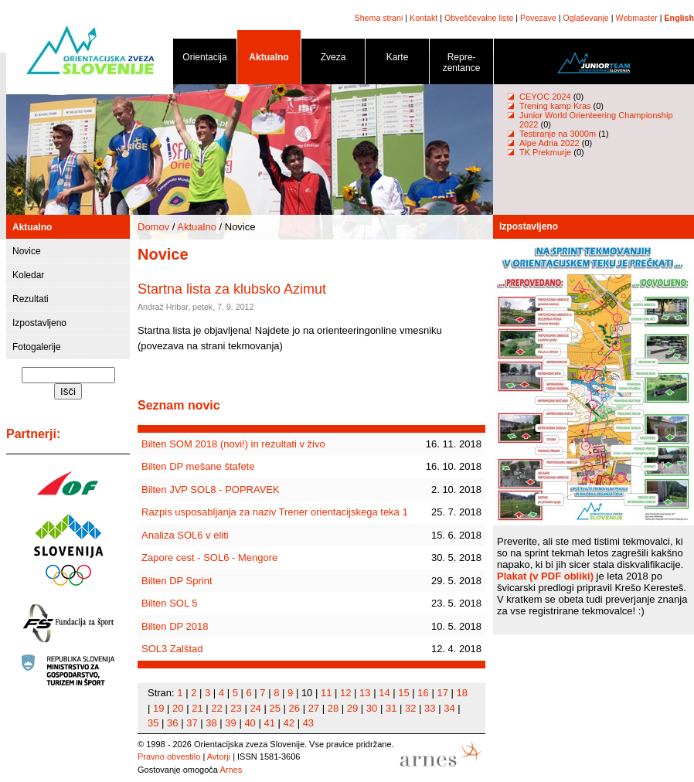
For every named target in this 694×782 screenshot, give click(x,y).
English (679, 17)
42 (289, 723)
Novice (26, 251)
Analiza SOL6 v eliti (185, 535)
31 (391, 708)
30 (371, 708)
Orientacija (204, 60)
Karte (397, 60)
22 (216, 708)
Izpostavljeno (39, 323)
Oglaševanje (586, 17)
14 (384, 693)
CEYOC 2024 (545, 96)
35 (153, 723)
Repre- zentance (461, 65)
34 (449, 708)
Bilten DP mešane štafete (197, 466)
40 (249, 723)
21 (197, 708)
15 (403, 693)
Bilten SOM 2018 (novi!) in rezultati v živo (233, 444)
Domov (153, 227)
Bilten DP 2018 (175, 626)
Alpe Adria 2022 (549, 143)
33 (429, 708)
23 (235, 708)
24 (255, 708)
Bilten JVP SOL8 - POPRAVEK (210, 489)
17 (442, 693)
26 (294, 708)
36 (172, 723)
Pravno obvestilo (169, 756)
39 (230, 723)
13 (364, 693)
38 (211, 723)
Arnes (230, 769)
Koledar (28, 275)
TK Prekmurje (545, 152)
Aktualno (269, 60)
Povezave (538, 17)
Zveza (333, 60)
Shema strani (379, 17)
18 (462, 693)
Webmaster (637, 17)
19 (158, 708)
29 (352, 708)
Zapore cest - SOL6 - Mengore (209, 557)
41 (269, 723)
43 (308, 723)
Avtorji (218, 756)
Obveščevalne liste (478, 17)
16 (422, 693)
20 (177, 708)
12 (345, 693)
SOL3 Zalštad (172, 648)
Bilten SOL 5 (169, 603)
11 (326, 693)
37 (191, 723)
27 (313, 708)
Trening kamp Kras (555, 105)
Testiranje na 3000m (558, 133)
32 (410, 708)
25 (274, 708)
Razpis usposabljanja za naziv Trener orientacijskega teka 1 (274, 512)
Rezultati (30, 299)
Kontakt (423, 17)
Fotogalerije (36, 347)
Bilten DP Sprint (177, 580)
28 (333, 708)
